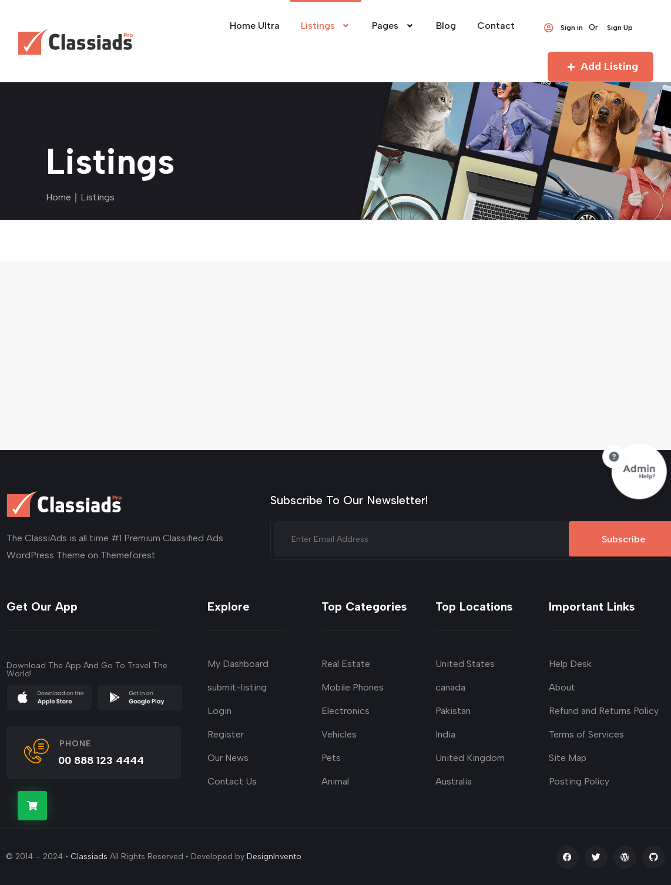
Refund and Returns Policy (604, 710)
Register (225, 734)
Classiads (89, 856)
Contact (496, 25)
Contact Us (232, 781)
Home (58, 197)
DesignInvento (274, 856)
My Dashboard (238, 663)
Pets (331, 757)
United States (465, 663)
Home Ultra (255, 25)
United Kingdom (470, 757)
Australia (453, 781)
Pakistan (453, 710)
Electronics (345, 710)
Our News (228, 757)
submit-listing (237, 687)
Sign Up (620, 27)
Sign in (563, 27)
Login (219, 710)
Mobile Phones (352, 687)
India (445, 734)
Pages (393, 25)
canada (450, 687)
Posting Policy (579, 781)
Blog (446, 25)
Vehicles (339, 734)
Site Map (567, 757)
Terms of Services (586, 734)
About (562, 687)
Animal (335, 781)
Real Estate (345, 663)
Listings (326, 25)
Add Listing (600, 66)
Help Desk (570, 663)
